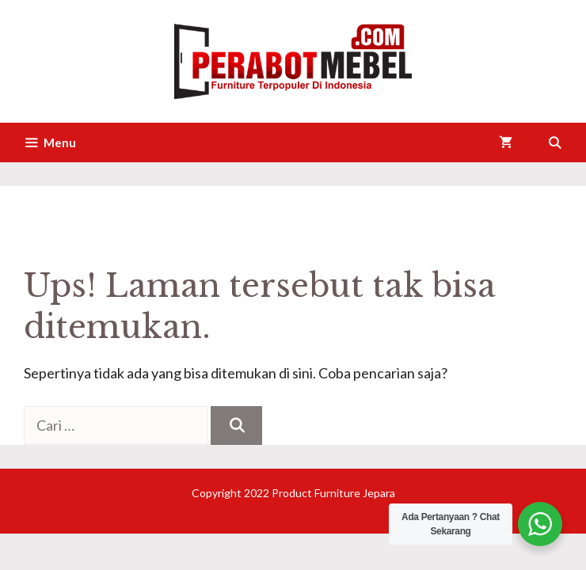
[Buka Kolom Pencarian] (555, 142)
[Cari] (236, 425)
